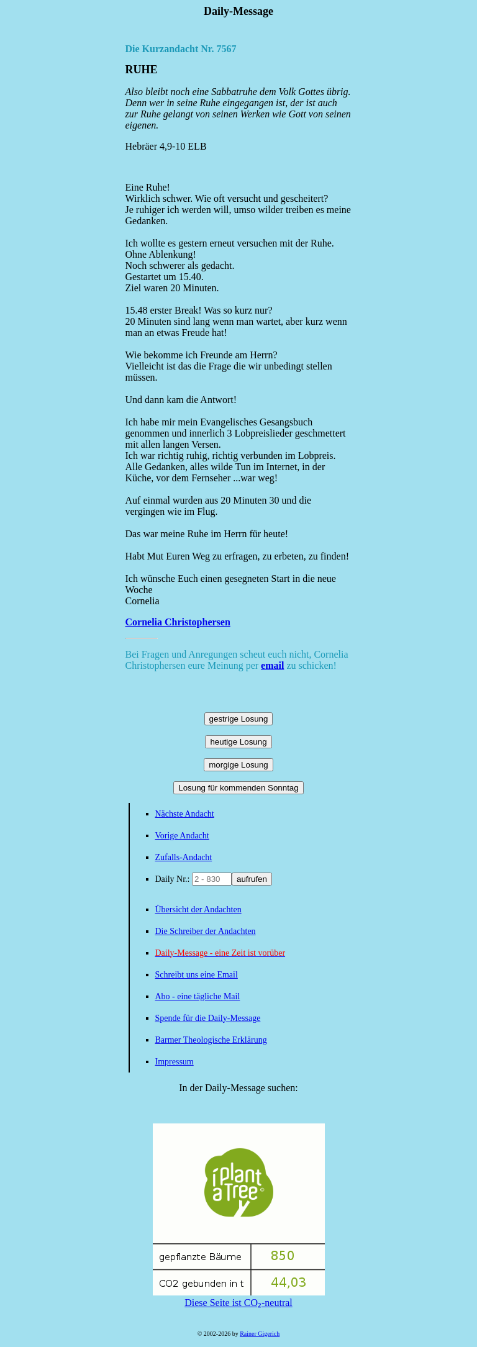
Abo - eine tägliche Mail (197, 996)
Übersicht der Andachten (198, 909)
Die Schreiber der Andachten (205, 931)
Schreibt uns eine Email (196, 974)
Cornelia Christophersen (177, 622)
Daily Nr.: (174, 879)
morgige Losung (238, 764)
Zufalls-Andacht (183, 857)
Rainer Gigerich (259, 1333)
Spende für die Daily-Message (208, 1018)
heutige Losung (238, 741)
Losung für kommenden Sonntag (238, 787)
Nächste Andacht (184, 814)
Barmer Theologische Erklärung (211, 1040)
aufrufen (252, 879)
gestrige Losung (238, 718)
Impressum (174, 1061)
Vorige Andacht (182, 835)
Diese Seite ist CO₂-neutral (239, 1297)
